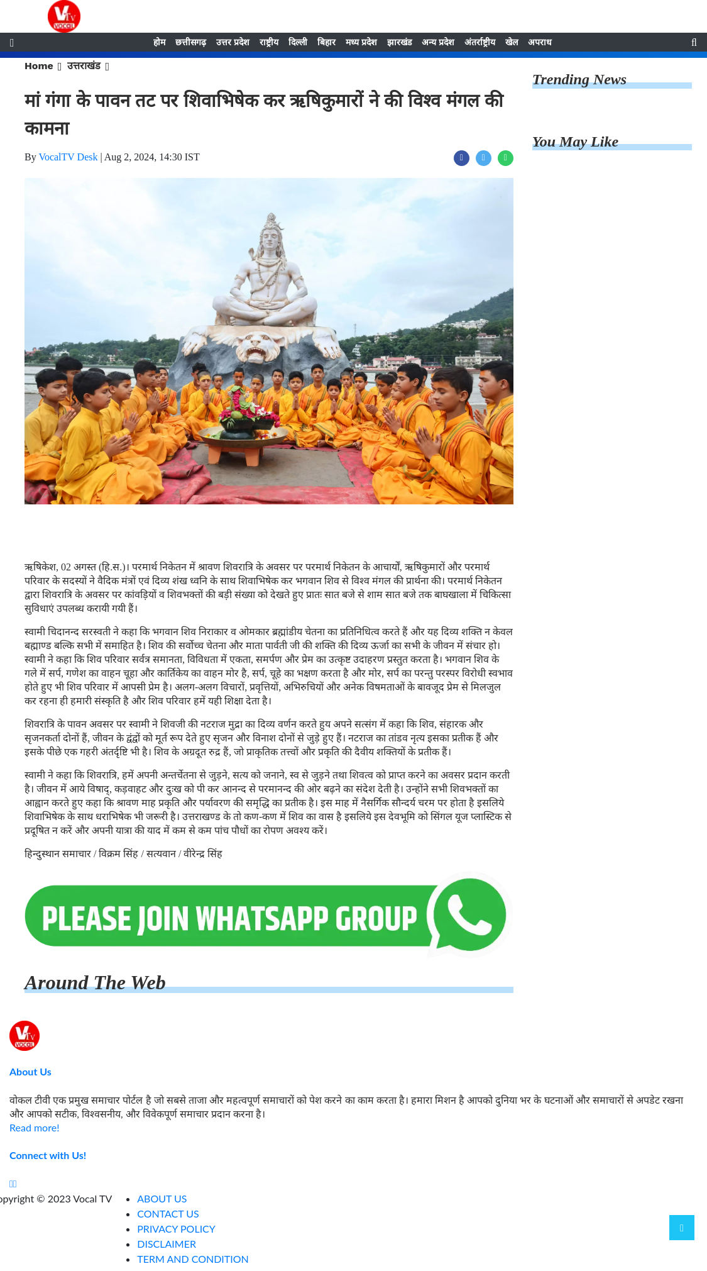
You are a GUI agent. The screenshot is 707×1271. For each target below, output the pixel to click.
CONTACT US (168, 1213)
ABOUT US (162, 1198)
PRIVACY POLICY (176, 1229)
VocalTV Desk (67, 157)
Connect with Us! (47, 1155)
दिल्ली (297, 42)
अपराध (540, 42)
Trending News (579, 79)
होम (159, 42)
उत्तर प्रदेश (232, 42)
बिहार (326, 42)
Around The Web (95, 982)
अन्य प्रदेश (438, 42)
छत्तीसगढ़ (190, 42)
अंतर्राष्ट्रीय (479, 42)
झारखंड (399, 42)
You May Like (575, 141)
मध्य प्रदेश (361, 42)
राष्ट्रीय (269, 42)
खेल (511, 42)
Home (39, 66)
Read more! (34, 1127)
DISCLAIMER (166, 1244)
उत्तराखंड (84, 66)
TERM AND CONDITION (193, 1259)
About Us (30, 1071)
